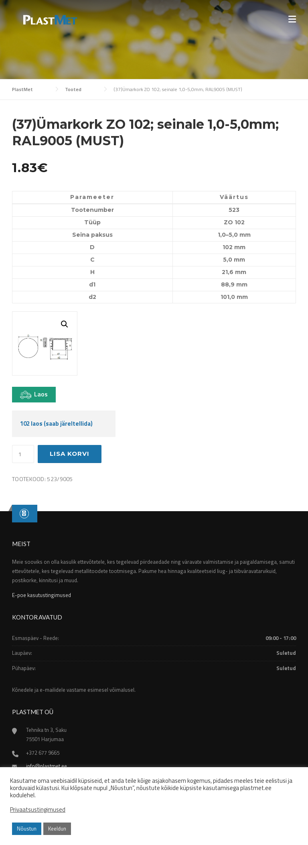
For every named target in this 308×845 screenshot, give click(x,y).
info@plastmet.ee (46, 766)
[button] (64, 324)
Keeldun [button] (57, 829)
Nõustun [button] (26, 829)
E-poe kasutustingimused (41, 595)
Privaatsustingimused (37, 809)
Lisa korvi (69, 453)
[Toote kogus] (23, 454)
